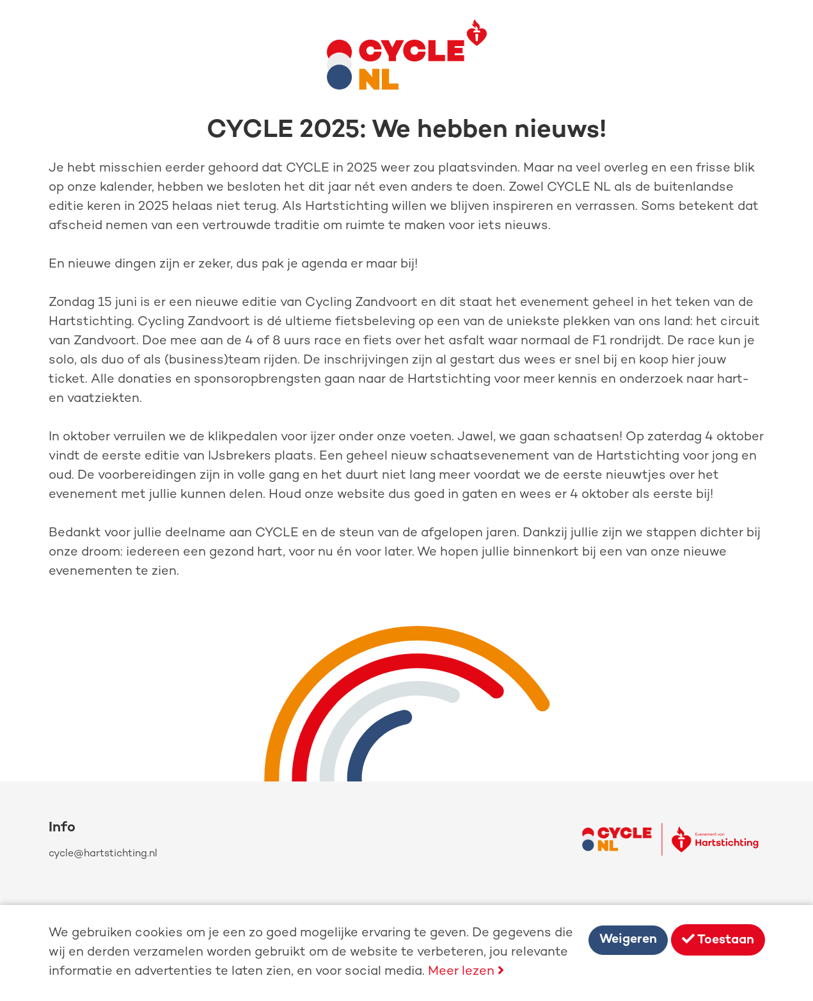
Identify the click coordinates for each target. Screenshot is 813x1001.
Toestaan (718, 940)
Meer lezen (466, 972)
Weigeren (628, 940)
